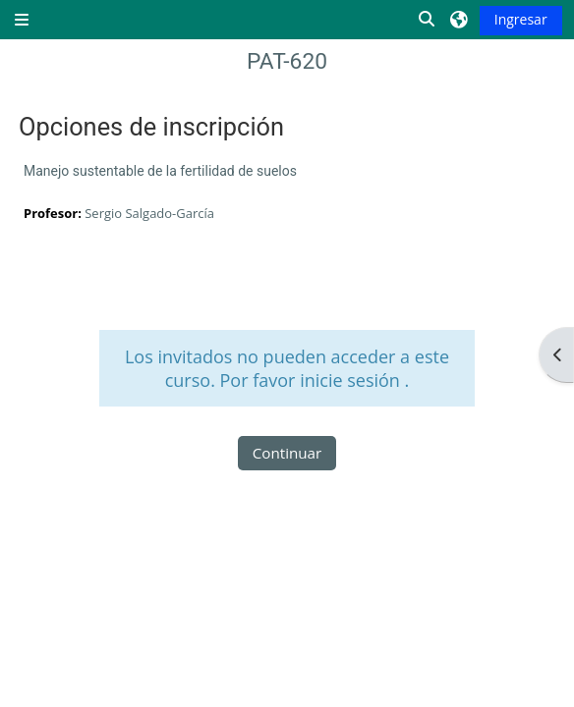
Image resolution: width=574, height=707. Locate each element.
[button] (427, 19)
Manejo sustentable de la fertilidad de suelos (160, 171)
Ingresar (520, 19)
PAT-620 (287, 61)
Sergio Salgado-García (149, 213)
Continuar (287, 452)
